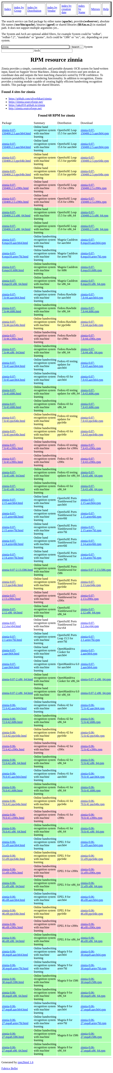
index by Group (19, 9)
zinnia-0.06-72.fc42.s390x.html (13, 748)
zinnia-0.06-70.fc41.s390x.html (13, 816)
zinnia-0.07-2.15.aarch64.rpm (91, 501)
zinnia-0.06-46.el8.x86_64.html (13, 939)
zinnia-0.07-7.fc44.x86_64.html (13, 351)
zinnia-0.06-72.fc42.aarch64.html (14, 707)
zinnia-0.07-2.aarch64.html (10, 652)
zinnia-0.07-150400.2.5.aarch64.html (16, 132)
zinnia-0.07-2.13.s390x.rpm (90, 597)
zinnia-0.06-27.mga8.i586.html (13, 1035)
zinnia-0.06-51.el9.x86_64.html (13, 885)
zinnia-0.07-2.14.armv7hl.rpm (91, 556)
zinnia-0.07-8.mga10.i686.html (13, 269)
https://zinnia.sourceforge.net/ (26, 101)
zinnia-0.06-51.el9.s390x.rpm (91, 871)
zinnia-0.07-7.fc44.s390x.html (12, 337)
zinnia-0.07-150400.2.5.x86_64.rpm (94, 214)
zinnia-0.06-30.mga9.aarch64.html (15, 953)
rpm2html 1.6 (25, 1062)
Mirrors (95, 9)
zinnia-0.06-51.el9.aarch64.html (13, 843)
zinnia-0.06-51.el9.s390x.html (12, 871)
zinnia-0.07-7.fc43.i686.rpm (90, 392)
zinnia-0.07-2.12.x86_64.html (12, 611)
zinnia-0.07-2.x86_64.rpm (96, 679)
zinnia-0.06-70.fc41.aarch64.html (14, 775)
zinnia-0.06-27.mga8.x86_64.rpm (93, 1049)
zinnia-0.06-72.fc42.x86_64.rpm (92, 761)
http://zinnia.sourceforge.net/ (25, 108)
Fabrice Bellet (9, 1068)
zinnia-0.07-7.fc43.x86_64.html (13, 474)
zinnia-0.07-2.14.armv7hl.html (12, 556)
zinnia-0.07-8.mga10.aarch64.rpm (93, 241)
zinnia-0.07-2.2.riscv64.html (11, 624)
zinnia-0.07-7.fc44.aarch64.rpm (92, 296)
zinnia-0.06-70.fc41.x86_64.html (14, 830)
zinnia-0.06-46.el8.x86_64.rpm (91, 939)
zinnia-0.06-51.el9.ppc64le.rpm (92, 857)
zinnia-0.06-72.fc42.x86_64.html (14, 761)
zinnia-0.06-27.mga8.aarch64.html (15, 1008)
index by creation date (67, 9)
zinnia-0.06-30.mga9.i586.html (13, 980)
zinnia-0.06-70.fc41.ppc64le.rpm (93, 802)
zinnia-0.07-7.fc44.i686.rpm (90, 310)
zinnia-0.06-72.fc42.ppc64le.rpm (93, 734)
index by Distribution (34, 9)
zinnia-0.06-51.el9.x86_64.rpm (91, 885)
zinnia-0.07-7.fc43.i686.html (11, 392)
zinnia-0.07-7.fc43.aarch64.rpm (92, 364)
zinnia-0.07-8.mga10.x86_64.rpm (93, 282)
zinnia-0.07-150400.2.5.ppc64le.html (16, 159)
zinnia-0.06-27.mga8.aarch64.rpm (93, 1008)
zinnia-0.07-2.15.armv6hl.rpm (91, 515)
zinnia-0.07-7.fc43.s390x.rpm (91, 446)
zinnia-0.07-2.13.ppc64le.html (12, 583)
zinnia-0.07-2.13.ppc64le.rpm (91, 583)
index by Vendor (52, 9)
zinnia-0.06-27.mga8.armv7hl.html (15, 1021)
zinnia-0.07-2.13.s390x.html (11, 597)
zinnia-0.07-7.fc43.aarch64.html (13, 364)
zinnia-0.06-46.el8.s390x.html (12, 926)
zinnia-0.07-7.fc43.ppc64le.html (13, 419)
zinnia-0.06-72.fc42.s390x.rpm (91, 748)
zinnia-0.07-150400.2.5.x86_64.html (16, 214)
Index (7, 9)
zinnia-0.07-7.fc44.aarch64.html (13, 296)
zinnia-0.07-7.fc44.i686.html (11, 310)
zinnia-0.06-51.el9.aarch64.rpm (92, 843)
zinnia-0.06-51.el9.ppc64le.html (13, 857)
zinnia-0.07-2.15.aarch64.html (12, 501)
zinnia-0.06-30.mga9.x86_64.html (14, 994)
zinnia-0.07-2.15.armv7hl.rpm (91, 529)
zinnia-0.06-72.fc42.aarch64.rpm (93, 707)
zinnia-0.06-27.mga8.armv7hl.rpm (93, 1021)
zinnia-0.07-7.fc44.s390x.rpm (91, 337)
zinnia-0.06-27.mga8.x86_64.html (14, 1049)
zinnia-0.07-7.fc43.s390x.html (12, 446)
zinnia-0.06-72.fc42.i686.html (12, 720)
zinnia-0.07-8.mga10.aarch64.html (15, 241)
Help (106, 9)
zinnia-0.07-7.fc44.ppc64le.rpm (92, 323)
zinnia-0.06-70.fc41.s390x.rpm (91, 816)
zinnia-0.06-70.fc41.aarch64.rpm (93, 775)
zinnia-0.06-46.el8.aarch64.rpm (92, 898)
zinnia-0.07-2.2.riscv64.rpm (90, 624)
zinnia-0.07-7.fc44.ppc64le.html (13, 323)
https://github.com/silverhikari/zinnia (30, 98)
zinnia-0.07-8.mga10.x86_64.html (14, 282)
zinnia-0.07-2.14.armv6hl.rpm (91, 542)
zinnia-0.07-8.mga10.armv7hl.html (15, 255)
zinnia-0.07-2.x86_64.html (17, 679)
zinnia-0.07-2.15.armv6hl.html (12, 515)
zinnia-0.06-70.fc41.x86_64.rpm (92, 830)
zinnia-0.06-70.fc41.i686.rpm (91, 789)
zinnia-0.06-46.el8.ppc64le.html (13, 912)
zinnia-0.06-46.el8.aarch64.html (13, 898)
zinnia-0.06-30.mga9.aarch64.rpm (93, 953)
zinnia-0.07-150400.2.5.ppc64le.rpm (95, 159)
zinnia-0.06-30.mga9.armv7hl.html (15, 967)
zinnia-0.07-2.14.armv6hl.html (12, 542)
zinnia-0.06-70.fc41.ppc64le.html (14, 802)
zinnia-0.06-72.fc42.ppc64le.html (14, 734)
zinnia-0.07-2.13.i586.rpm (96, 569)
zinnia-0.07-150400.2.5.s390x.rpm (94, 186)
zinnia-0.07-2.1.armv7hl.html (12, 638)
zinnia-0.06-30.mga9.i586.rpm (91, 980)
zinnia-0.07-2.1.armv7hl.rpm (90, 638)
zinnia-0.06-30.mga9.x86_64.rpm (93, 994)
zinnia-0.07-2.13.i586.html (17, 569)
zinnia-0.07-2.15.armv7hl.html (12, 529)
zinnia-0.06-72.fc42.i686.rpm (91, 720)
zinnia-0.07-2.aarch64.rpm (89, 652)
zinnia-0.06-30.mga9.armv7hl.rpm (93, 967)
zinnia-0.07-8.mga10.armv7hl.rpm (93, 255)
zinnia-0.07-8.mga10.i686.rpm (91, 269)
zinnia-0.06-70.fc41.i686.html (12, 789)
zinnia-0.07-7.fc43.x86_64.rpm (92, 474)
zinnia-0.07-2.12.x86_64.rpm (90, 611)
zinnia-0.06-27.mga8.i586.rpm (91, 1035)
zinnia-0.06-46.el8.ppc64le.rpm (92, 912)
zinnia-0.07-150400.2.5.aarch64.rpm (95, 132)
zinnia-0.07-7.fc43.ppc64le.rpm (92, 419)
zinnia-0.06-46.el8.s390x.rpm (91, 926)
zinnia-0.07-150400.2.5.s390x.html (15, 186)
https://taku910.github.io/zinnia (27, 105)
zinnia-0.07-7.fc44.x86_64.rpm (92, 351)
